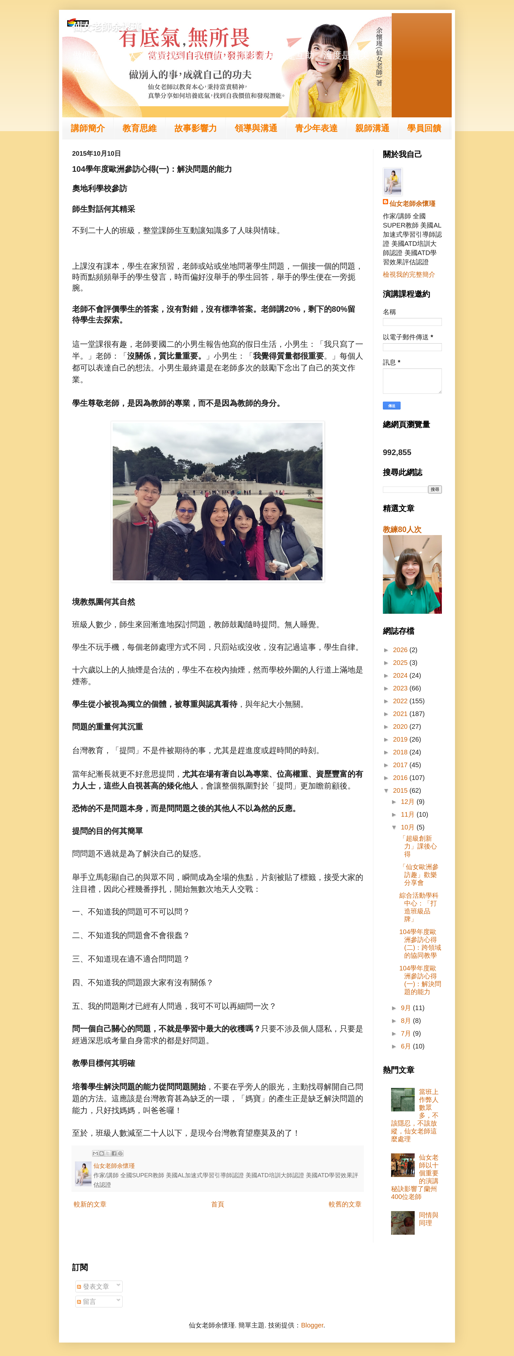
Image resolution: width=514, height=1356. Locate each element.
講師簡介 (88, 128)
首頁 (217, 1204)
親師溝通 (372, 128)
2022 (401, 701)
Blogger (312, 1325)
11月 (409, 814)
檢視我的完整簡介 (409, 274)
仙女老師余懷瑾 (106, 26)
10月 (409, 827)
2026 (401, 649)
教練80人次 (402, 529)
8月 (407, 1020)
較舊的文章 (345, 1204)
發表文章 (93, 1286)
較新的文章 (90, 1204)
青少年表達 (316, 128)
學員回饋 (424, 128)
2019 (401, 739)
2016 (401, 777)
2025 (401, 662)
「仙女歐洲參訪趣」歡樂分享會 (419, 874)
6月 (407, 1046)
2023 (401, 688)
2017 (401, 764)
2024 (401, 675)
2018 (401, 752)
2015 (401, 790)
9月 (407, 1007)
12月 (409, 801)
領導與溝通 (256, 128)
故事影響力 (195, 128)
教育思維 (140, 128)
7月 (407, 1033)
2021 (401, 713)
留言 (86, 1301)
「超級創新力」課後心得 (418, 846)
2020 (401, 726)
